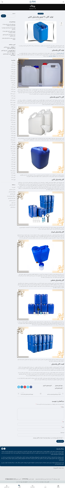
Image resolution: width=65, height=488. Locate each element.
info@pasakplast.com (10, 479)
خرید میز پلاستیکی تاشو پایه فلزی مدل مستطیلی (9, 35)
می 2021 (13, 155)
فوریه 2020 (13, 179)
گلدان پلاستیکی (12, 205)
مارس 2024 (13, 89)
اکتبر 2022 (13, 124)
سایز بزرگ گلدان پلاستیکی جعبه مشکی (9, 48)
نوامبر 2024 (13, 71)
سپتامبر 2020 (13, 170)
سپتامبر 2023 (12, 100)
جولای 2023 (13, 104)
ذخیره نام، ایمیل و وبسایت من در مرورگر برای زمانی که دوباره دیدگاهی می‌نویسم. (48, 438)
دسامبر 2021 (13, 140)
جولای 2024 (13, 80)
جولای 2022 (13, 131)
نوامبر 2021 (13, 142)
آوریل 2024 (13, 87)
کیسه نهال (13, 202)
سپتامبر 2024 (12, 76)
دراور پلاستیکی (12, 194)
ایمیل (62, 427)
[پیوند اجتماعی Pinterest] (25, 387)
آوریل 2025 (13, 65)
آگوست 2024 (12, 78)
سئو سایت (41, 482)
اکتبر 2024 (13, 74)
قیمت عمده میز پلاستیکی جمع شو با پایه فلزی (8, 28)
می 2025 (13, 63)
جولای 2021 (13, 151)
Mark (13, 54)
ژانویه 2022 (13, 137)
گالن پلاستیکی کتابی (58, 388)
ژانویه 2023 (13, 118)
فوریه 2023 (13, 115)
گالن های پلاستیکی (60, 53)
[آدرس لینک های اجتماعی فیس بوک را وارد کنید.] (31, 387)
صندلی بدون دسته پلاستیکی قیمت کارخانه (8, 39)
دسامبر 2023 (13, 93)
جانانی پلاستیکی (12, 189)
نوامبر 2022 (13, 122)
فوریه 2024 (13, 91)
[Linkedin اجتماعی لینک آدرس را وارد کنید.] (22, 387)
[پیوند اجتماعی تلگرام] (18, 387)
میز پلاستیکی (13, 207)
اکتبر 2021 (13, 144)
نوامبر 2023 (13, 96)
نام (63, 422)
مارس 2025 (13, 67)
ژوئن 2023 (13, 107)
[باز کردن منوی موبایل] (63, 2)
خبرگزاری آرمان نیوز (24, 482)
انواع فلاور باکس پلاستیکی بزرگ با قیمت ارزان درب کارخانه (9, 25)
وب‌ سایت (62, 432)
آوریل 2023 (13, 111)
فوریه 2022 (13, 135)
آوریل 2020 (13, 175)
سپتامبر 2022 (12, 127)
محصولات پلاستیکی (52, 56)
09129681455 (25, 479)
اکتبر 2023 (13, 98)
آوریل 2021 (13, 157)
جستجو (14, 13)
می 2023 (13, 109)
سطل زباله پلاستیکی (11, 198)
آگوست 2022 (13, 129)
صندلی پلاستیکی (12, 200)
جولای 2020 (13, 173)
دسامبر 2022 (13, 120)
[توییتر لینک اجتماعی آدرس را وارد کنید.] (28, 387)
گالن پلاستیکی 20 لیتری (47, 385)
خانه (35, 8)
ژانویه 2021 (13, 164)
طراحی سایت (46, 482)
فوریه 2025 (13, 69)
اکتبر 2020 (13, 168)
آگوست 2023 (12, 102)
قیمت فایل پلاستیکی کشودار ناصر (9, 54)
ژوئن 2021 (13, 153)
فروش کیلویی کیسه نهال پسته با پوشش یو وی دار (9, 32)
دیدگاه (62, 407)
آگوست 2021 (13, 148)
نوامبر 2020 (13, 166)
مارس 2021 (13, 159)
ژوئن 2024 (13, 82)
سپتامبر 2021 (13, 146)
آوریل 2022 (13, 133)
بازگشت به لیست (40, 393)
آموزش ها (13, 187)
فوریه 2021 (13, 162)
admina (12, 47)
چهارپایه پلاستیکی (12, 191)
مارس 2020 (13, 177)
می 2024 (13, 85)
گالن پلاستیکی (31, 8)
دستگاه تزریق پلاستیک (11, 196)
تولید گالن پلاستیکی (58, 385)
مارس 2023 (13, 113)
